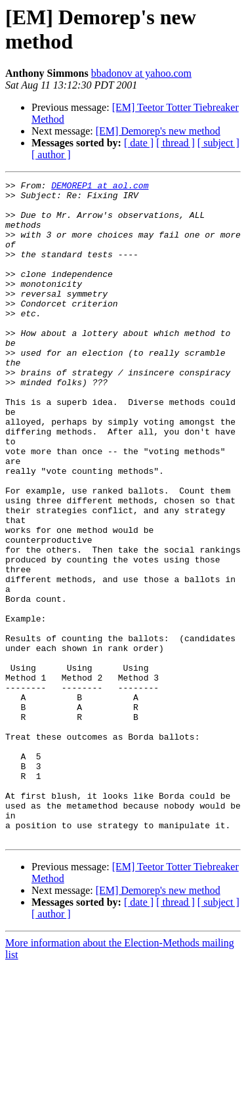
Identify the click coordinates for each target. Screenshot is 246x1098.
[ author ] (51, 154)
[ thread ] (175, 142)
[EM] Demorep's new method (158, 131)
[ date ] (139, 142)
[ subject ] (218, 142)
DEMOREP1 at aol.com (99, 187)
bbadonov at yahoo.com (141, 73)
